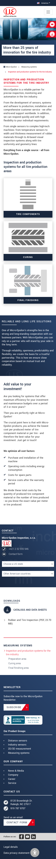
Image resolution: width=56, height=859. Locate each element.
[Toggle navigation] (48, 12)
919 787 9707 (17, 808)
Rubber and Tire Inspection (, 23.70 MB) (29, 621)
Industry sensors (17, 744)
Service (12, 783)
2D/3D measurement (19, 748)
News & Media (16, 770)
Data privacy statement (17, 853)
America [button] (42, 3)
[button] (34, 852)
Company (13, 774)
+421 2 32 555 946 (19, 549)
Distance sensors (17, 740)
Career (11, 779)
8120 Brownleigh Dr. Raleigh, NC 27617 (21, 802)
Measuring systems (18, 752)
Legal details (11, 847)
